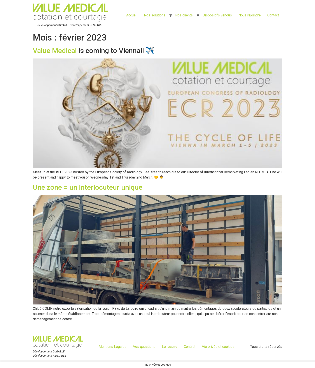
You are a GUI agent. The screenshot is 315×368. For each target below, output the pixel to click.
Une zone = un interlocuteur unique (87, 187)
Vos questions (144, 347)
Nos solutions (154, 15)
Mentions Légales (112, 347)
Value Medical (55, 50)
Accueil (131, 15)
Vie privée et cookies (218, 347)
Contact (273, 15)
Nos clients (184, 15)
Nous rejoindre (249, 15)
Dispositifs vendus (217, 15)
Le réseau (169, 347)
